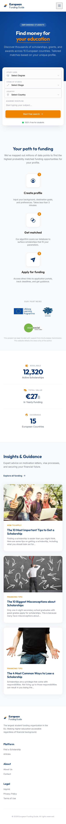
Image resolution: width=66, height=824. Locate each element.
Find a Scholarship (12, 749)
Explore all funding (14, 475)
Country (11, 91)
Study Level (12, 72)
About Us (7, 769)
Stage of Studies (14, 82)
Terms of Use (9, 798)
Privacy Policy (10, 793)
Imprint (6, 789)
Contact (7, 774)
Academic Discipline (15, 101)
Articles (7, 754)
